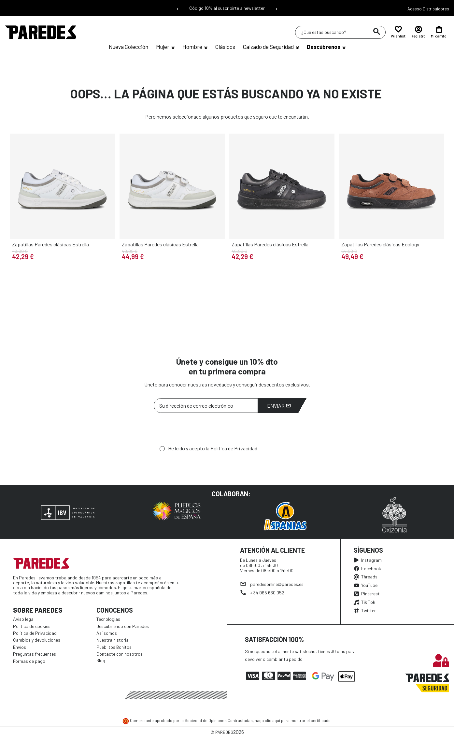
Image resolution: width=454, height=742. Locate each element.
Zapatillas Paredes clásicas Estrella (50, 244)
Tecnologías (108, 619)
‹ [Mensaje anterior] (178, 8)
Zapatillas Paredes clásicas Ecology (380, 244)
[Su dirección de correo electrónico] (206, 406)
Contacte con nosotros (119, 653)
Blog (100, 660)
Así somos (106, 633)
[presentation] (203, 431)
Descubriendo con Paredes (122, 626)
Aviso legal (24, 619)
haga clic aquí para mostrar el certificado (293, 720)
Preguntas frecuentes (34, 653)
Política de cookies (31, 626)
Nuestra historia (112, 639)
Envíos (19, 647)
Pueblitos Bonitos (114, 647)
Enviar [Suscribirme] (279, 405)
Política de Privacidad (233, 448)
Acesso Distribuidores (428, 8)
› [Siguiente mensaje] (276, 8)
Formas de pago (29, 661)
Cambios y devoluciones (36, 639)
